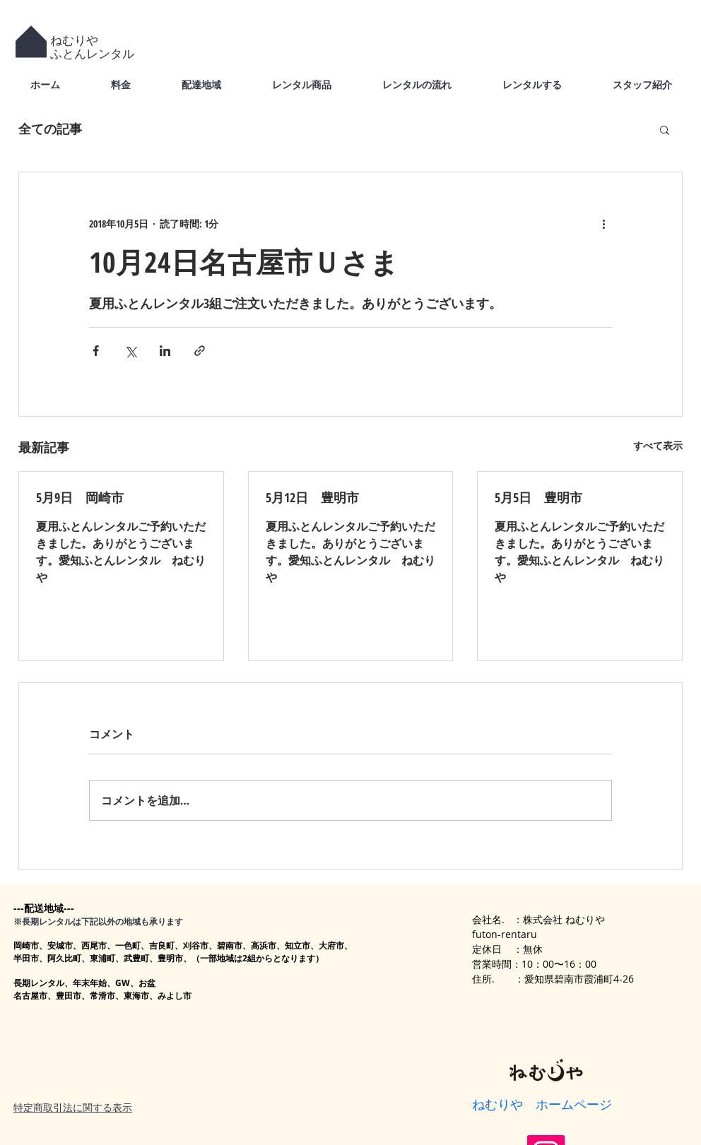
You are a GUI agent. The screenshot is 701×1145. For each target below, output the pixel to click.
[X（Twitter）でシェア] (130, 350)
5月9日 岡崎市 (80, 497)
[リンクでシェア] (199, 350)
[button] (664, 129)
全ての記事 (50, 128)
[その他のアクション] (603, 223)
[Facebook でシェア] (95, 350)
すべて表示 (658, 445)
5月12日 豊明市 (312, 497)
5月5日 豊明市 (538, 497)
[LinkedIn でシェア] (165, 350)
